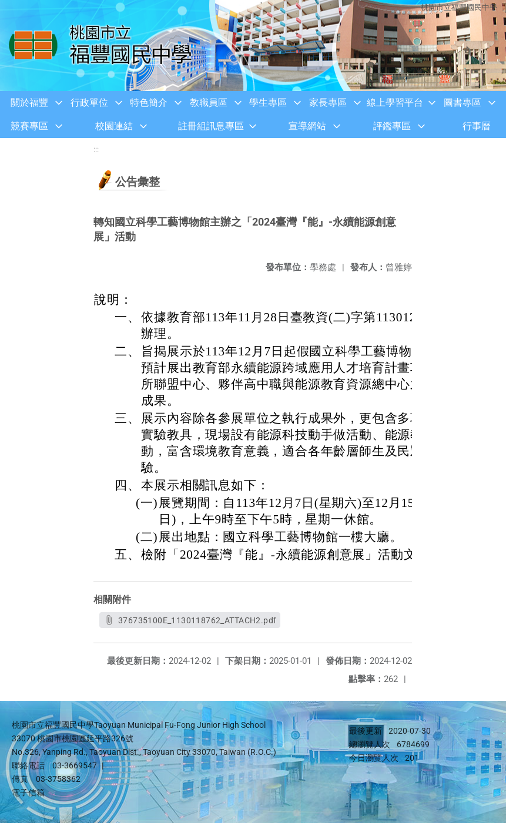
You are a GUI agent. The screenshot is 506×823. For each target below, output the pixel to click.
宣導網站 (307, 126)
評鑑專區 (392, 126)
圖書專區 (462, 102)
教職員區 (208, 102)
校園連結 (114, 126)
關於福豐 (29, 102)
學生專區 (268, 102)
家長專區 (328, 102)
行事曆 (477, 126)
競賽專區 (29, 126)
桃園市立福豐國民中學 (459, 7)
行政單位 (89, 102)
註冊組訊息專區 (211, 126)
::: (96, 149)
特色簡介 (148, 102)
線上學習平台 (395, 102)
